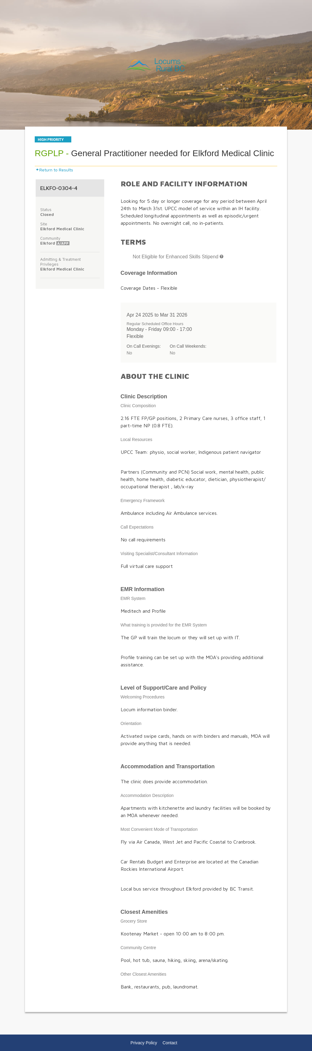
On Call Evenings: (144, 346)
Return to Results (54, 169)
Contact (169, 1042)
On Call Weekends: (188, 346)
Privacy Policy (143, 1042)
